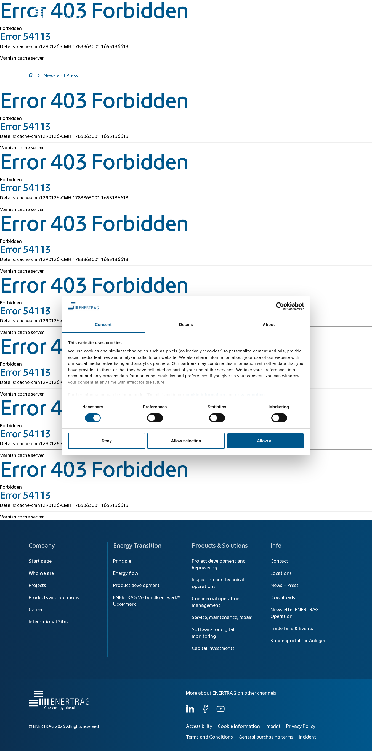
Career (36, 610)
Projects (37, 585)
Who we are (325, 20)
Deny (107, 440)
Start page (40, 561)
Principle (122, 561)
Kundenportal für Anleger (297, 641)
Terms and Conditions (209, 737)
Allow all (265, 440)
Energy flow (125, 573)
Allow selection (186, 440)
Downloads (282, 597)
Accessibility (199, 726)
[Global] (315, 7)
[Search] (221, 7)
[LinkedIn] (190, 711)
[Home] (58, 15)
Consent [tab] (103, 324)
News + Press (284, 585)
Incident (307, 737)
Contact (279, 561)
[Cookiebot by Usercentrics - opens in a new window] (280, 306)
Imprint (273, 726)
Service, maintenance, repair (222, 617)
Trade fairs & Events (291, 628)
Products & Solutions (261, 20)
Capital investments (213, 648)
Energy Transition (214, 20)
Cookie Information (239, 726)
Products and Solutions (54, 597)
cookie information (205, 394)
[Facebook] (205, 711)
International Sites (48, 622)
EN (337, 7)
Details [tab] (186, 324)
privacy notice (250, 394)
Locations (281, 573)
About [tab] (269, 324)
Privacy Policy (300, 726)
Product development (136, 585)
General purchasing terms (265, 737)
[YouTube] (220, 711)
